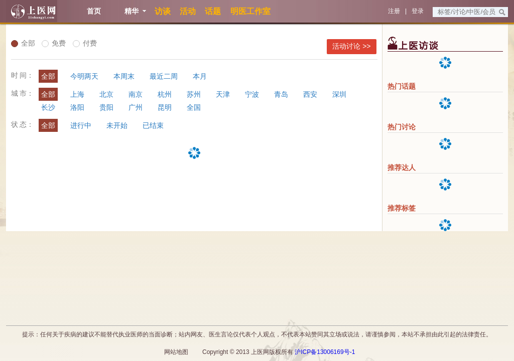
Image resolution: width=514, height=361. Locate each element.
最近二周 (164, 76)
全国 (194, 107)
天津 (223, 94)
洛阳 (77, 107)
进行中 (80, 125)
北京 (106, 94)
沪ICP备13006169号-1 (325, 351)
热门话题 (402, 86)
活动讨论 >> (351, 46)
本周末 (124, 76)
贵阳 (106, 107)
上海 (77, 94)
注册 (394, 11)
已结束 (153, 125)
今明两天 (84, 76)
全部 (23, 43)
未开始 (116, 125)
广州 (135, 107)
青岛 (281, 94)
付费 (85, 43)
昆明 (165, 107)
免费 (54, 43)
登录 (418, 11)
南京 (135, 94)
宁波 (252, 94)
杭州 (165, 94)
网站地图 (176, 351)
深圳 (339, 94)
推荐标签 (402, 208)
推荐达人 (402, 167)
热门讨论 (402, 127)
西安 (310, 94)
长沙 (48, 107)
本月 (200, 76)
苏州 (194, 94)
